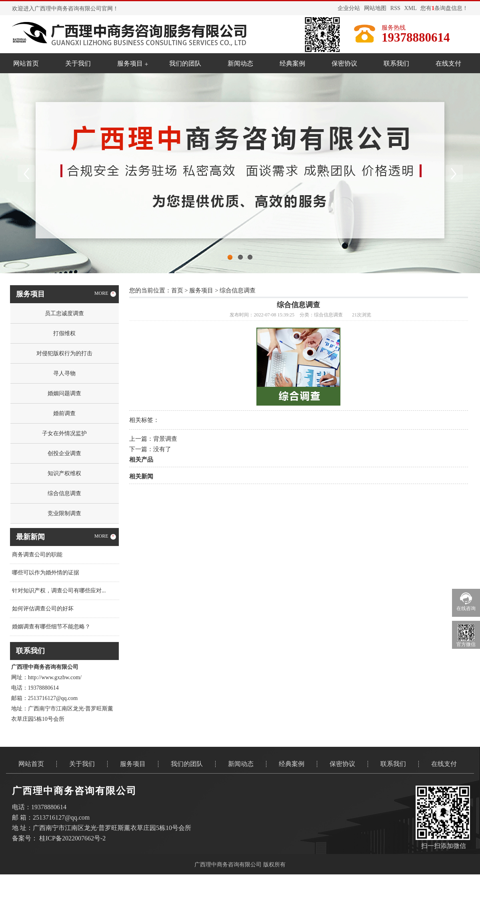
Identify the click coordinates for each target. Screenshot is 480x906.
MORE (105, 293)
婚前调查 (64, 413)
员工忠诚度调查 (64, 313)
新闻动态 (240, 63)
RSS (395, 8)
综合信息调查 (64, 493)
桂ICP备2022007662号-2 (72, 838)
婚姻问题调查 (64, 393)
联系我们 (396, 63)
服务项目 (130, 63)
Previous (26, 173)
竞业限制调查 (64, 513)
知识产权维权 (64, 473)
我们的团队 (185, 63)
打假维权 (64, 333)
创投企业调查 (64, 453)
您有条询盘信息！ (444, 8)
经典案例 (292, 63)
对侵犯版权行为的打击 (64, 353)
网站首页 (26, 63)
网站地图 (375, 8)
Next (454, 173)
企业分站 (349, 8)
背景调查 (165, 439)
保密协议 (344, 63)
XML (410, 8)
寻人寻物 (64, 373)
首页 (177, 290)
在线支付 (448, 63)
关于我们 (78, 63)
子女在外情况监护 (64, 433)
